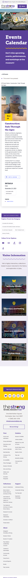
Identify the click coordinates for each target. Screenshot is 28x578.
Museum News (7, 536)
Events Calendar (7, 449)
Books (4, 564)
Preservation (6, 522)
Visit (4, 433)
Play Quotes (6, 567)
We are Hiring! (14, 427)
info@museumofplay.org (14, 421)
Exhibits (18, 433)
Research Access (7, 512)
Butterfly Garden (19, 458)
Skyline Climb (18, 452)
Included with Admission (9, 192)
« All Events (4, 74)
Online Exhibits (18, 439)
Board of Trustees (7, 539)
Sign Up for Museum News (11, 215)
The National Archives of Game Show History (7, 507)
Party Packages (7, 463)
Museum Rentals (7, 466)
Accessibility (6, 460)
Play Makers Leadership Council (6, 543)
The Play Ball (18, 493)
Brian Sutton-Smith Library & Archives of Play (7, 491)
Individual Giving (19, 487)
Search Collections (8, 487)
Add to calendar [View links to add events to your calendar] (12, 177)
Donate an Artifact (8, 519)
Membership (6, 452)
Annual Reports (7, 561)
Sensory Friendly (5, 233)
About (5, 528)
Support (18, 484)
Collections (7, 484)
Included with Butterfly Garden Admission (11, 226)
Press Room (6, 558)
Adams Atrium (10, 201)
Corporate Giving (19, 490)
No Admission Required (7, 230)
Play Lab (17, 455)
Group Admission (7, 441)
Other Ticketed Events (19, 230)
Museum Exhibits (19, 436)
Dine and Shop (7, 469)
